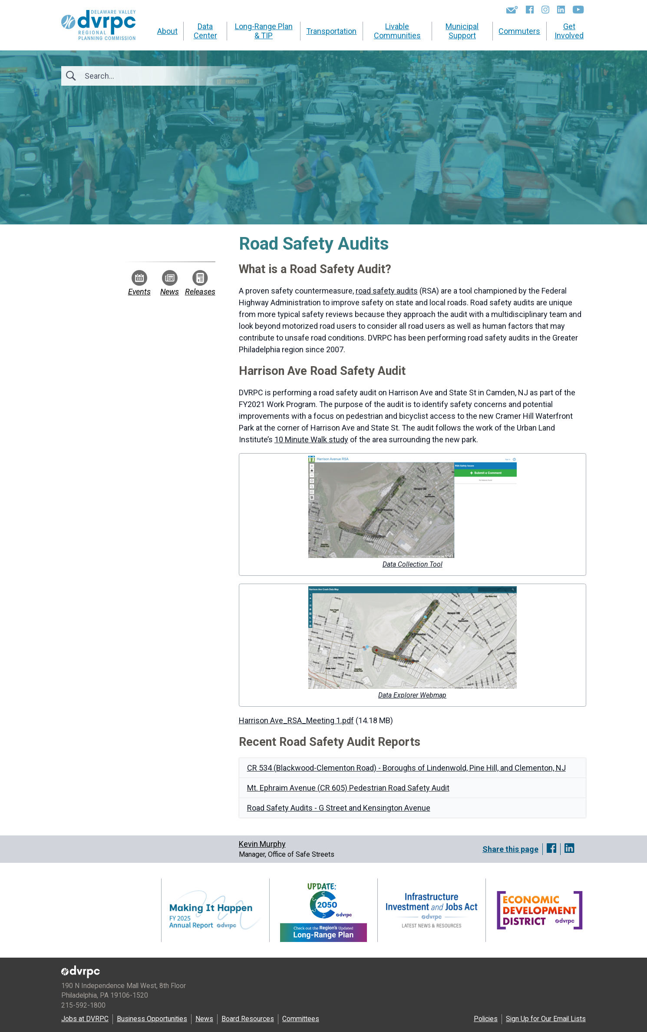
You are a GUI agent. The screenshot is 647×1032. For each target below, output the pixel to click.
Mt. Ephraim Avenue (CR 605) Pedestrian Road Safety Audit (348, 787)
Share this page (510, 849)
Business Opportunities (152, 1019)
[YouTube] (578, 9)
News (169, 283)
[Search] (131, 76)
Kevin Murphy (262, 843)
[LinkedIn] (561, 9)
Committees (300, 1019)
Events (139, 283)
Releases (200, 283)
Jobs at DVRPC (85, 1019)
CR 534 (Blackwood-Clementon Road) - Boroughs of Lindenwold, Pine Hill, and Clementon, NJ (406, 767)
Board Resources (247, 1019)
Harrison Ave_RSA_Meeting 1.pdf (296, 720)
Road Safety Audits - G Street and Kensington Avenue (338, 807)
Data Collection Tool (412, 564)
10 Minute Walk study (311, 439)
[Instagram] (545, 9)
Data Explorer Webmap (412, 695)
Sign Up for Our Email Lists (546, 1019)
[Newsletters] (512, 9)
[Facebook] (530, 9)
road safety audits (387, 290)
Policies (486, 1019)
